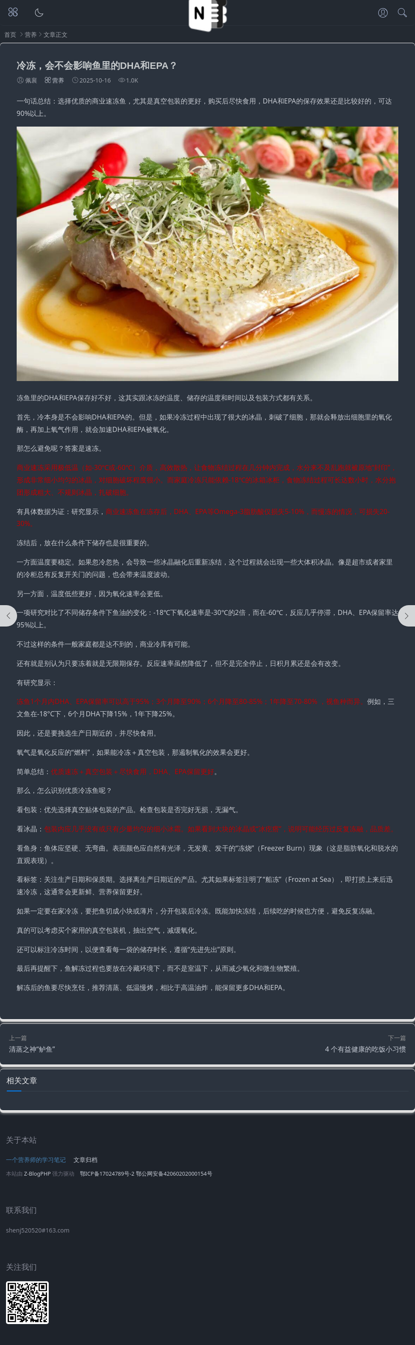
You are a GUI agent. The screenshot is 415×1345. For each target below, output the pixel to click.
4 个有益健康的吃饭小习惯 (365, 1049)
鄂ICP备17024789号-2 (107, 1173)
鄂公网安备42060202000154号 (174, 1173)
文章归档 (85, 1160)
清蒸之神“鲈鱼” (32, 1049)
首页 (10, 34)
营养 (31, 34)
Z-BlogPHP (37, 1173)
